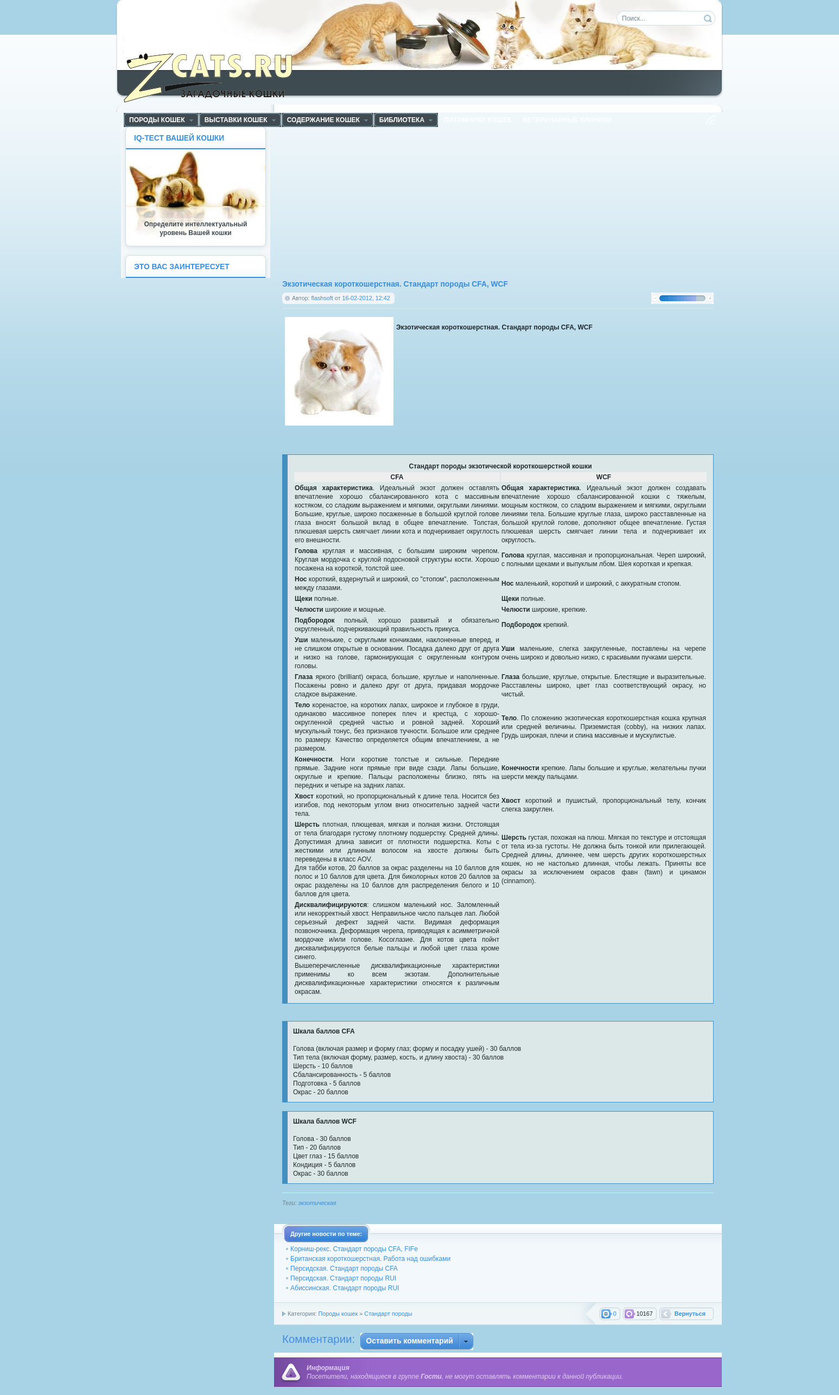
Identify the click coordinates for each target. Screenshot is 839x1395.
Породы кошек (338, 1313)
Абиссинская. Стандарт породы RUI (344, 1288)
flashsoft (322, 298)
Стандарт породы (388, 1313)
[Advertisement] (390, 202)
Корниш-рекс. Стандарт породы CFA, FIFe (354, 1249)
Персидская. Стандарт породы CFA (344, 1268)
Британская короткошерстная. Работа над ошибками (370, 1259)
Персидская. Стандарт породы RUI (343, 1278)
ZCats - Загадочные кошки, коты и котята (214, 75)
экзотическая (317, 1203)
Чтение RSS (710, 120)
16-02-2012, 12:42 (366, 298)
